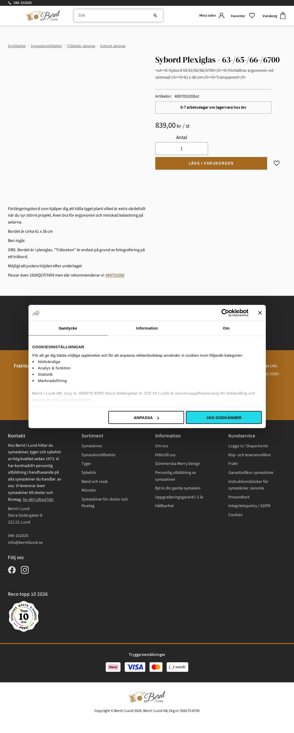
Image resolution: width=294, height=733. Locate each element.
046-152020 (23, 3)
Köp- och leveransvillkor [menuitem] (249, 455)
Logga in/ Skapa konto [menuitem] (248, 446)
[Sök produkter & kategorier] (117, 16)
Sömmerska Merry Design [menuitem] (177, 464)
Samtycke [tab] (68, 328)
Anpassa (146, 417)
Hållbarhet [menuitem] (164, 506)
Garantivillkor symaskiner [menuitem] (251, 472)
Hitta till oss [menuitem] (165, 455)
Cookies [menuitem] (235, 515)
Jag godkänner (223, 417)
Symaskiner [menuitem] (91, 446)
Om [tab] (226, 328)
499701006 (114, 275)
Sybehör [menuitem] (89, 472)
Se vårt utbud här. (38, 499)
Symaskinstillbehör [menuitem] (98, 455)
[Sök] (151, 16)
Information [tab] (147, 328)
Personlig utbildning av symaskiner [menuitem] (175, 476)
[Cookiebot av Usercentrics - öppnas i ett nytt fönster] (225, 313)
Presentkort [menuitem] (238, 497)
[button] (243, 16)
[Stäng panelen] (260, 313)
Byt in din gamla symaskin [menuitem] (177, 488)
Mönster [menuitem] (88, 490)
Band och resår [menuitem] (94, 481)
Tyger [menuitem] (86, 464)
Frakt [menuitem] (233, 464)
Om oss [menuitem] (161, 446)
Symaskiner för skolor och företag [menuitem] (104, 502)
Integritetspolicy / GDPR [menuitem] (249, 506)
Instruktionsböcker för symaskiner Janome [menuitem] (248, 485)
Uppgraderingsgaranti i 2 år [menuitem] (179, 497)
